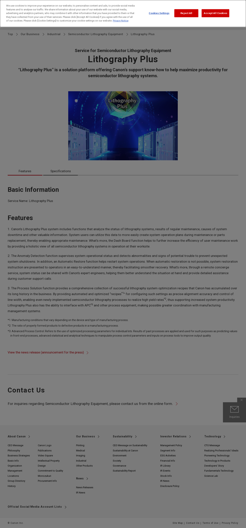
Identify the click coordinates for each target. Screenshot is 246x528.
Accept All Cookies (215, 12)
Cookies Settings (159, 12)
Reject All (186, 12)
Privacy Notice (120, 19)
